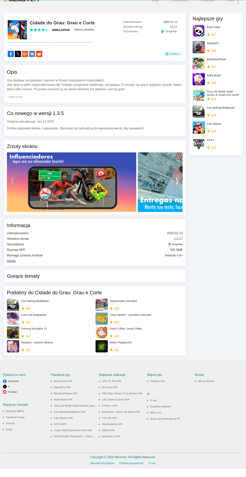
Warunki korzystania (102, 471)
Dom (224, 4)
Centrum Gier (157, 389)
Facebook (13, 389)
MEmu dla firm (206, 389)
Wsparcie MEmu (15, 419)
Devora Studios (84, 29)
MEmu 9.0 (155, 421)
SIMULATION (61, 29)
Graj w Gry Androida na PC (165, 427)
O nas (153, 408)
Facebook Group (15, 425)
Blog (149, 4)
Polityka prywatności (131, 471)
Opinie (11, 269)
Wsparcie (202, 4)
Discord (10, 431)
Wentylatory (174, 4)
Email (9, 437)
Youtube (12, 400)
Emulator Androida (160, 414)
